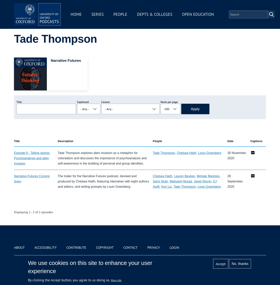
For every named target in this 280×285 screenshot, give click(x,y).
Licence (105, 102)
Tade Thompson (164, 153)
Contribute (76, 247)
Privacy (153, 247)
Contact (130, 247)
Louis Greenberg (209, 153)
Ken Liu (166, 186)
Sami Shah (160, 181)
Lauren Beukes (184, 176)
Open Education (198, 14)
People (120, 14)
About (19, 247)
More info (116, 280)
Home (76, 14)
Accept (221, 264)
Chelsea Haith (186, 153)
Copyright (105, 247)
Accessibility (45, 247)
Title (19, 102)
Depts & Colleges (154, 14)
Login (174, 247)
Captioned (83, 102)
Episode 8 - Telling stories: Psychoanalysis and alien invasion (32, 158)
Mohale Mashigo (208, 176)
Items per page (169, 102)
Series (97, 14)
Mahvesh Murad (181, 181)
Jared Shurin (203, 181)
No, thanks (240, 264)
